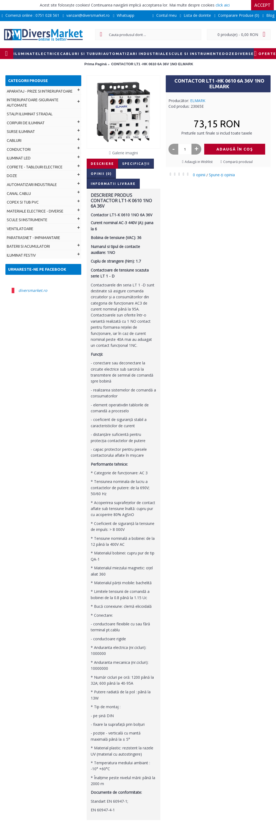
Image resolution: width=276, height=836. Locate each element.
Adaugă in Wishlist (199, 161)
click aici (223, 5)
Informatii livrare (113, 183)
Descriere (102, 163)
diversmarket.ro (32, 290)
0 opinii (199, 174)
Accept (262, 5)
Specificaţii (136, 163)
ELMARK (197, 100)
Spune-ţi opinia (222, 174)
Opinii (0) (101, 173)
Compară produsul (238, 161)
